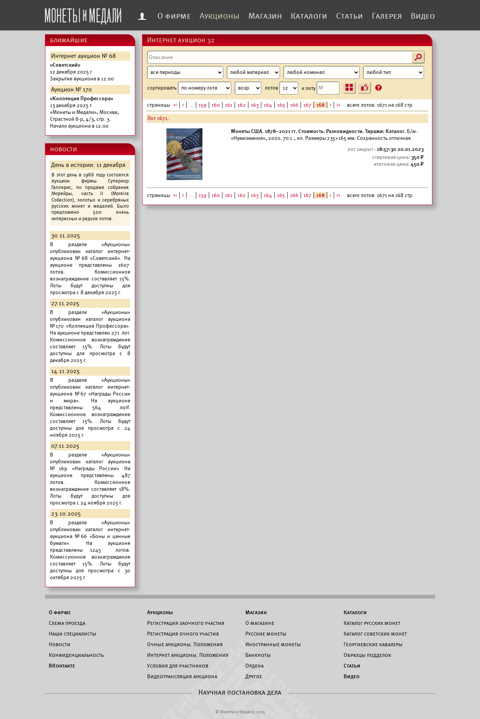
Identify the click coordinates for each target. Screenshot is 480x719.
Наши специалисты (72, 634)
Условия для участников (177, 666)
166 (294, 105)
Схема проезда (67, 623)
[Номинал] (321, 72)
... (191, 105)
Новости (59, 644)
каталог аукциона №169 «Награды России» (90, 465)
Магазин (265, 16)
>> (338, 105)
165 (281, 105)
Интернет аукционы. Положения (188, 655)
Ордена (254, 666)
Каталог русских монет (372, 623)
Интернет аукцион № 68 (83, 56)
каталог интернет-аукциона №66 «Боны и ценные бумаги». (90, 536)
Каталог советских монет (375, 634)
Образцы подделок (367, 655)
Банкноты (258, 655)
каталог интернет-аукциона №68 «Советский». (90, 254)
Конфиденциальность (76, 655)
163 (255, 105)
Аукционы (220, 16)
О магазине (259, 623)
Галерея (387, 16)
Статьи (349, 16)
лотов (281, 88)
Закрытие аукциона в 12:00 (82, 72)
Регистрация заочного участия (185, 623)
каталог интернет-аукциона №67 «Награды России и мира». (90, 394)
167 (307, 105)
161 (228, 105)
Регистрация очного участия (183, 634)
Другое (253, 676)
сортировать (204, 88)
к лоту (320, 88)
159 (202, 105)
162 (241, 105)
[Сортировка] (248, 88)
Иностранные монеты (273, 644)
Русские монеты (265, 634)
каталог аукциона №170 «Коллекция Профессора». (90, 322)
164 (268, 105)
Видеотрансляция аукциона (182, 676)
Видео (423, 16)
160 (215, 105)
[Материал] (253, 72)
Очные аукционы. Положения (185, 644)
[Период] (185, 72)
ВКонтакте (62, 666)
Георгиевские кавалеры (373, 644)
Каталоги (309, 16)
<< (175, 105)
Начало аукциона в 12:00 (84, 112)
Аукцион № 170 (71, 89)
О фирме (174, 16)
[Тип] (393, 72)
